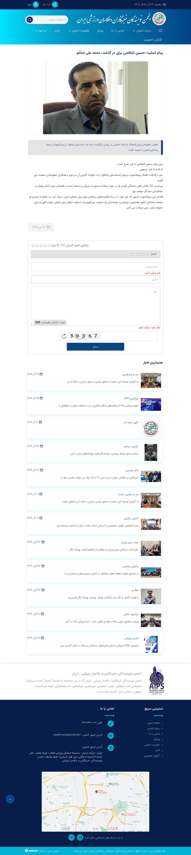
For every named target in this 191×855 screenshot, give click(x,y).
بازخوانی (64, 335)
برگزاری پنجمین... (129, 566)
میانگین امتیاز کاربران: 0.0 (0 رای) (69, 245)
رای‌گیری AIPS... (130, 398)
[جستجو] (46, 20)
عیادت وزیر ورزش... (128, 542)
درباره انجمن (153, 728)
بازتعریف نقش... (130, 614)
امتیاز (153, 254)
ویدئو (157, 739)
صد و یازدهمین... (129, 374)
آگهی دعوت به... (130, 422)
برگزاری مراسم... (130, 446)
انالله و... (134, 590)
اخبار (157, 750)
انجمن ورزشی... (130, 638)
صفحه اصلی (153, 723)
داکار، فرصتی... (131, 470)
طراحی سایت (53, 851)
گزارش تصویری (152, 756)
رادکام (42, 851)
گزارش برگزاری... (130, 518)
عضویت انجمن (152, 745)
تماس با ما (154, 734)
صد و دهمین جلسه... (127, 494)
